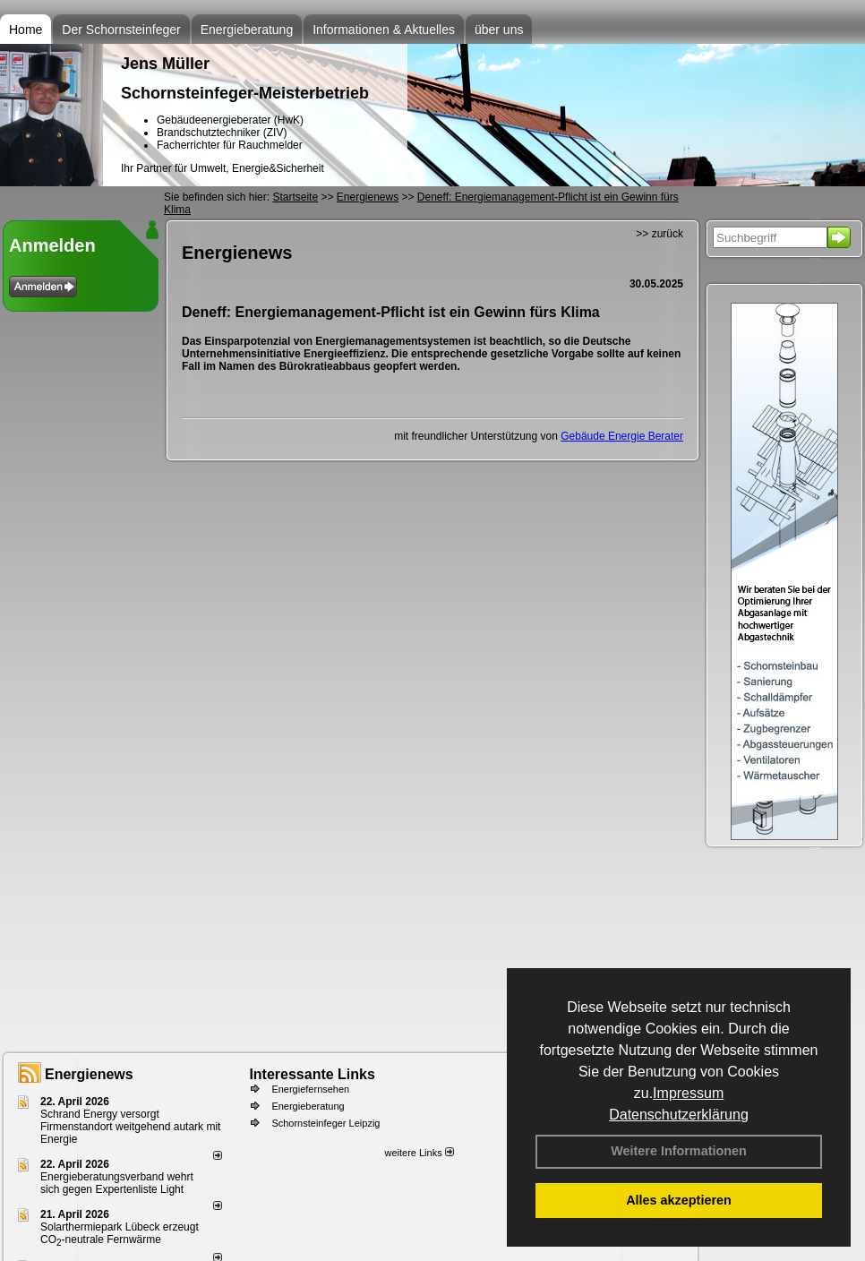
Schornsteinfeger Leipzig (325, 1123)
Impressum (688, 1093)
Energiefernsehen (310, 1089)
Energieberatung (247, 29)
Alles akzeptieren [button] (679, 1200)
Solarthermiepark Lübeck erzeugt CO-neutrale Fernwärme (119, 1233)
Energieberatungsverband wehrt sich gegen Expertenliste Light (116, 1183)
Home (25, 29)
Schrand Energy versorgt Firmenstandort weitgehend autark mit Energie (130, 1126)
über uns (499, 29)
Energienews (89, 1074)
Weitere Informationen (679, 1151)
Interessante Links (312, 1074)
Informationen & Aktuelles (384, 29)
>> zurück (659, 233)
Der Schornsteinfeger (121, 29)
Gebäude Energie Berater (622, 436)
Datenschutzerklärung (679, 1114)
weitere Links (418, 1152)
